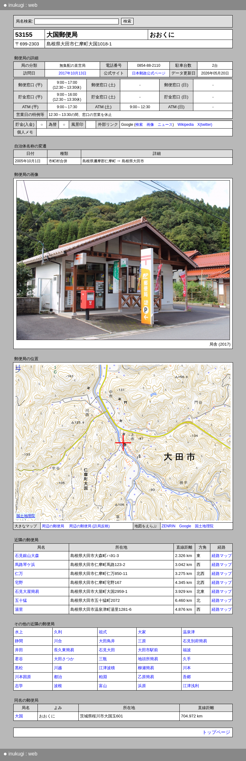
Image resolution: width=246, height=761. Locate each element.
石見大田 (107, 650)
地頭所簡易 (148, 659)
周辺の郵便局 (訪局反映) (89, 526)
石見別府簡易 (195, 641)
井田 (19, 650)
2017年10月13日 (72, 73)
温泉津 (189, 632)
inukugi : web (20, 5)
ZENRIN (169, 526)
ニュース (165, 124)
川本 (187, 667)
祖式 (103, 632)
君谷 (19, 659)
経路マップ (222, 555)
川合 (58, 641)
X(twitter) (204, 124)
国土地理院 (204, 526)
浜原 (142, 685)
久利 (58, 632)
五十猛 (21, 600)
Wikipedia (186, 124)
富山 (103, 685)
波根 (58, 685)
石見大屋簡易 (27, 591)
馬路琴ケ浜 (25, 564)
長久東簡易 (64, 650)
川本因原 (23, 676)
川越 (58, 667)
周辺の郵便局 (53, 526)
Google (185, 526)
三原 (142, 641)
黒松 (19, 667)
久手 (187, 659)
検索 (139, 124)
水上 (19, 632)
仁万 (19, 573)
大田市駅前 (148, 650)
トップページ (216, 732)
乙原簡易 (146, 676)
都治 (58, 676)
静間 (19, 641)
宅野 (19, 582)
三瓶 (103, 659)
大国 (19, 716)
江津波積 (107, 667)
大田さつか (64, 659)
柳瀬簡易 (146, 667)
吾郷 (187, 676)
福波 (187, 650)
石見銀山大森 (27, 555)
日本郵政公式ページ (148, 73)
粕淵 (103, 676)
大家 (142, 632)
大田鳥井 (107, 641)
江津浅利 (191, 685)
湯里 (19, 609)
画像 (150, 124)
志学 (19, 685)
